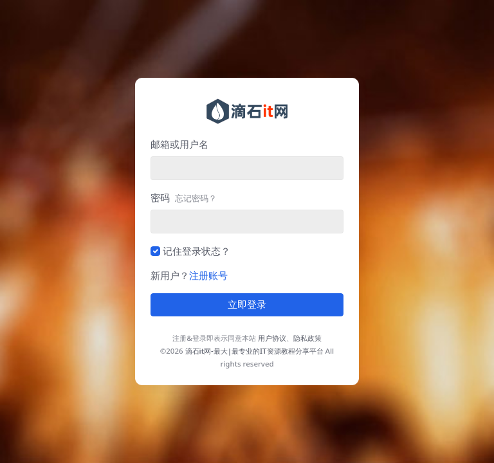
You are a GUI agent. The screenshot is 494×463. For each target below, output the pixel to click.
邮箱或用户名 (179, 144)
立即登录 (247, 305)
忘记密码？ (196, 198)
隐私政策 (307, 338)
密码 (184, 197)
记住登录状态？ (196, 250)
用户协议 (272, 338)
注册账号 (208, 275)
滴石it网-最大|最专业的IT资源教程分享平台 (254, 351)
